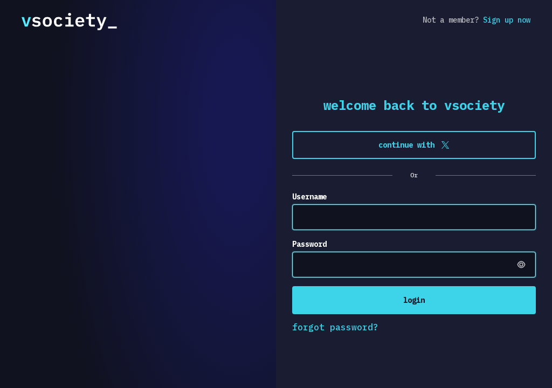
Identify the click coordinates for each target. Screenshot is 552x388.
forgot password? (335, 327)
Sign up (506, 20)
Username (309, 197)
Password (309, 244)
